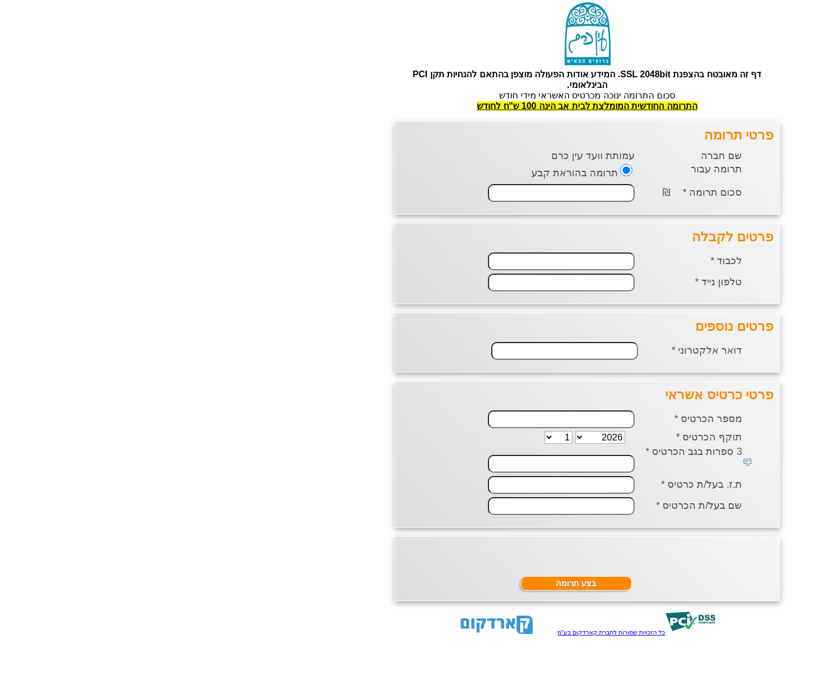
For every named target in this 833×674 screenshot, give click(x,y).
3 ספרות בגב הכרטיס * (523, 451)
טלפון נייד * (547, 282)
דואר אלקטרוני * (536, 350)
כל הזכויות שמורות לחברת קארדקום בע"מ (441, 632)
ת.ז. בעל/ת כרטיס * (530, 484)
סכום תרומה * (541, 192)
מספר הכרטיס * (537, 418)
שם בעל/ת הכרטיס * (528, 505)
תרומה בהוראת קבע (404, 173)
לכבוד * (555, 260)
